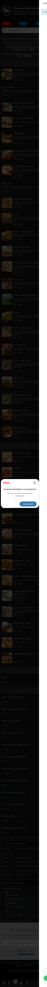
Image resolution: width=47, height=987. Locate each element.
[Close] (42, 484)
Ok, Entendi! (35, 502)
